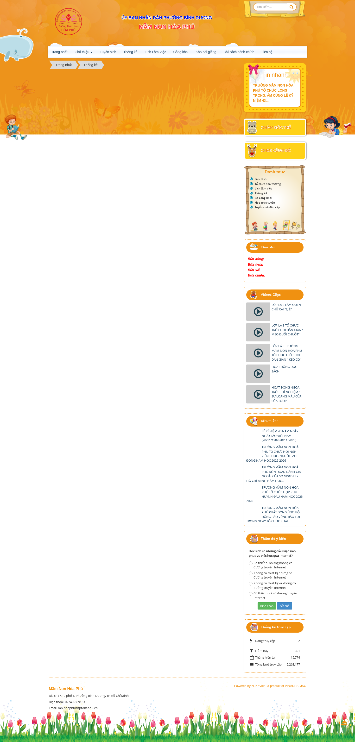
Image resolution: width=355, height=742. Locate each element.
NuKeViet (258, 686)
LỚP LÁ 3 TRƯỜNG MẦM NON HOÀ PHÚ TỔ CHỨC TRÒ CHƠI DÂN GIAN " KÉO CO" (287, 353)
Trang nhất (59, 52)
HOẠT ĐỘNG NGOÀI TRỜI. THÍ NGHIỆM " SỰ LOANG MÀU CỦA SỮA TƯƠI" (286, 394)
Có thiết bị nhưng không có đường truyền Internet (270, 565)
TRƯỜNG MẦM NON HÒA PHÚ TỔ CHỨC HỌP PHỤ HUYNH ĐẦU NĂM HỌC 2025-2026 (275, 494)
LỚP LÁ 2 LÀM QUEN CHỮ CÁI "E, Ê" (286, 306)
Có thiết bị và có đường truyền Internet (273, 595)
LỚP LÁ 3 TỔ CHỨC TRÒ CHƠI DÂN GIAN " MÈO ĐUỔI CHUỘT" (287, 329)
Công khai (180, 52)
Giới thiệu (83, 53)
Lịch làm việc (263, 188)
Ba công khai (263, 198)
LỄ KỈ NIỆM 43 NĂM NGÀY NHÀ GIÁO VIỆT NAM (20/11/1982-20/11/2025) (280, 435)
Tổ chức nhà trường (268, 184)
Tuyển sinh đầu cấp (267, 207)
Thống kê (130, 52)
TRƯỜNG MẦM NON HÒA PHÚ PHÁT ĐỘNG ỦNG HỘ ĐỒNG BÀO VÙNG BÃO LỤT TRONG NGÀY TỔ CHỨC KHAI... (273, 514)
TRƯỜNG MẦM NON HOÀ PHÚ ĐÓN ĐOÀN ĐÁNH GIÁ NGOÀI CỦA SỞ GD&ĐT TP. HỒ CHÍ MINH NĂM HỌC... (273, 474)
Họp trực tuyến (265, 202)
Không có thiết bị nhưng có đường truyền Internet (270, 575)
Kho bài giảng (206, 52)
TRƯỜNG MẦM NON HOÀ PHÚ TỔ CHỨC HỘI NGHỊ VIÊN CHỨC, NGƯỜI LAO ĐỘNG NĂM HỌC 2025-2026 (272, 454)
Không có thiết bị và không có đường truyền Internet (272, 585)
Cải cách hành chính (238, 52)
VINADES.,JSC (295, 686)
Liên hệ (267, 52)
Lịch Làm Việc (155, 52)
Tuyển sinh (108, 52)
